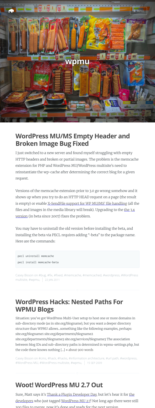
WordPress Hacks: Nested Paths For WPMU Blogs (69, 305)
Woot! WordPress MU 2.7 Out (59, 385)
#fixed (58, 275)
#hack (52, 358)
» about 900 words (79, 350)
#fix (49, 275)
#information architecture (86, 358)
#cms (42, 358)
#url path (112, 358)
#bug (42, 275)
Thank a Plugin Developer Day (71, 394)
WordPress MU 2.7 (75, 401)
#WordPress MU (27, 363)
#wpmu (34, 280)
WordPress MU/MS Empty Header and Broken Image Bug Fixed (73, 140)
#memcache (72, 275)
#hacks (62, 358)
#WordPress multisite (54, 363)
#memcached (92, 275)
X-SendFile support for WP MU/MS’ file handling (87, 203)
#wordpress (111, 275)
